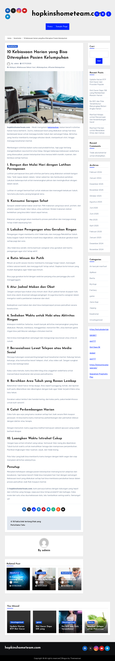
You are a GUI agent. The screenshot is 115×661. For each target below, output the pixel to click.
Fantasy (93, 290)
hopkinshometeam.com (68, 14)
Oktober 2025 (95, 196)
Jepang (93, 308)
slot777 (93, 341)
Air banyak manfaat (98, 266)
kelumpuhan (53, 127)
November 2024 (96, 249)
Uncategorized (96, 320)
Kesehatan (12, 46)
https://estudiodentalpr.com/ (102, 329)
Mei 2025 (93, 220)
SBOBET (93, 335)
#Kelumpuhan (41, 67)
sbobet (92, 353)
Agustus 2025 (96, 202)
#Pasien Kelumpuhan (56, 67)
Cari (92, 46)
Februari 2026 (96, 172)
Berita (92, 278)
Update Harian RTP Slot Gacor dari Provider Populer (98, 82)
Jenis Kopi (94, 302)
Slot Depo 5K (95, 347)
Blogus (64, 658)
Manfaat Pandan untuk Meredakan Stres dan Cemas (97, 130)
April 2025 (94, 226)
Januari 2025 (95, 237)
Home (50, 26)
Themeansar (75, 658)
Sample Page (62, 26)
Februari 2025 (96, 232)
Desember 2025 (96, 184)
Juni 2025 (94, 214)
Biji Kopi (93, 284)
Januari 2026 (95, 178)
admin (16, 64)
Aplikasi (93, 272)
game (92, 296)
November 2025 (96, 190)
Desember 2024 (96, 243)
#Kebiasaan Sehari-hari (26, 67)
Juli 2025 (94, 208)
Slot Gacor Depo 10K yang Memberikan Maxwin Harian (98, 92)
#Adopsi (12, 67)
